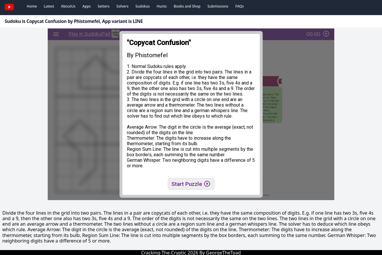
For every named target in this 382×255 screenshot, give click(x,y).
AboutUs (68, 6)
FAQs (239, 6)
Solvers (122, 6)
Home (32, 6)
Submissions (217, 6)
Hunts (162, 6)
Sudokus (143, 6)
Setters (103, 6)
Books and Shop (187, 6)
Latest (49, 6)
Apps (86, 6)
